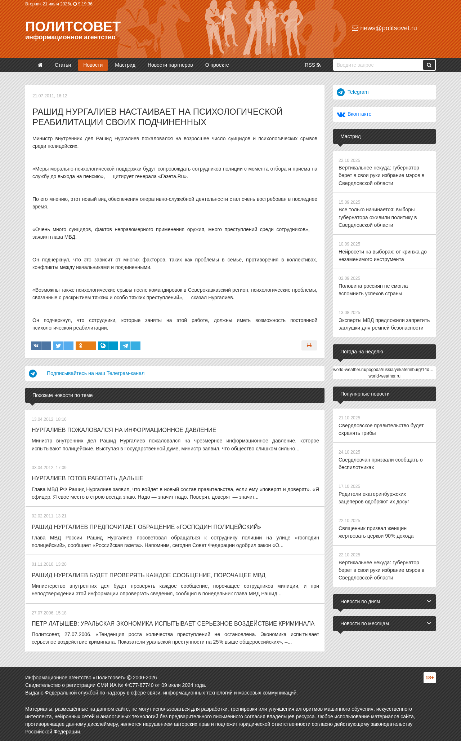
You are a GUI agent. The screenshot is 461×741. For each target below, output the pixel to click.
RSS (313, 65)
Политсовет (73, 26)
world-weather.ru (384, 373)
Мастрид (125, 65)
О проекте (217, 65)
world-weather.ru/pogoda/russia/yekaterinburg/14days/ (385, 367)
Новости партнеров (170, 65)
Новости (93, 65)
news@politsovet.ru (384, 28)
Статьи (63, 65)
